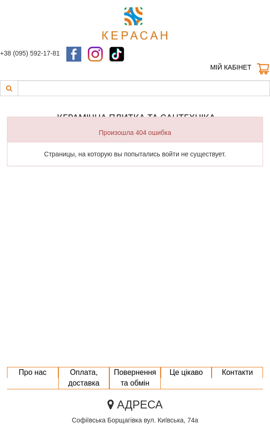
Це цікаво (186, 372)
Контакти (237, 372)
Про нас (32, 372)
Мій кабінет (230, 67)
